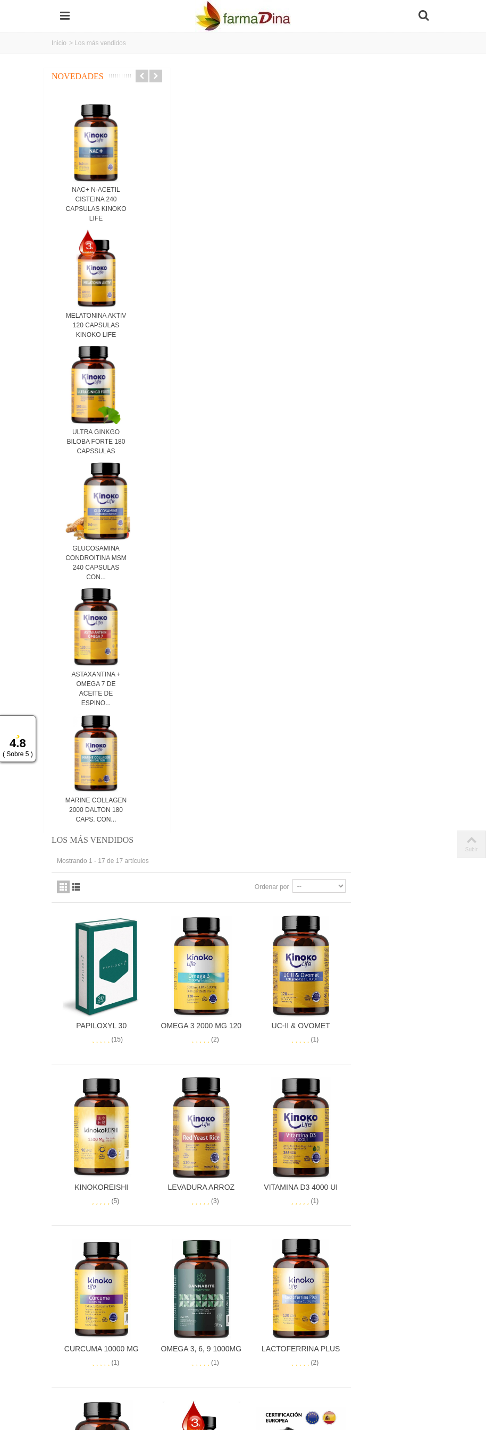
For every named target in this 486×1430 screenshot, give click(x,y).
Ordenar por (355, 120)
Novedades (78, 76)
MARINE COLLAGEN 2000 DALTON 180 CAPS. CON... (96, 810)
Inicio (59, 43)
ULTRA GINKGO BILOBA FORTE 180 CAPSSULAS (96, 441)
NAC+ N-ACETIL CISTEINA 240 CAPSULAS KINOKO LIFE (95, 204)
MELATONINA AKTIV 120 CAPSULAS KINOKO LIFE (96, 325)
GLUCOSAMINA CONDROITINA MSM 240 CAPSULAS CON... (96, 563)
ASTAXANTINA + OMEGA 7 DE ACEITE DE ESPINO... (95, 689)
